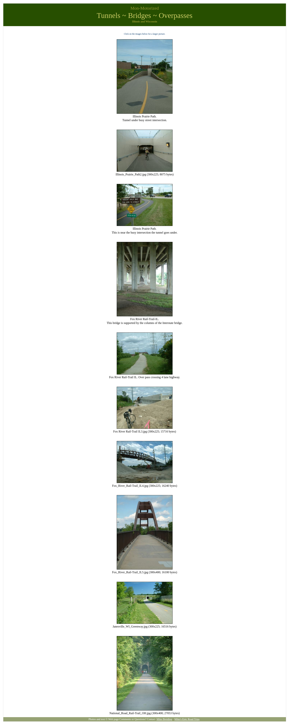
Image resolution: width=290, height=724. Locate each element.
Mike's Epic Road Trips (187, 719)
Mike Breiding (164, 719)
